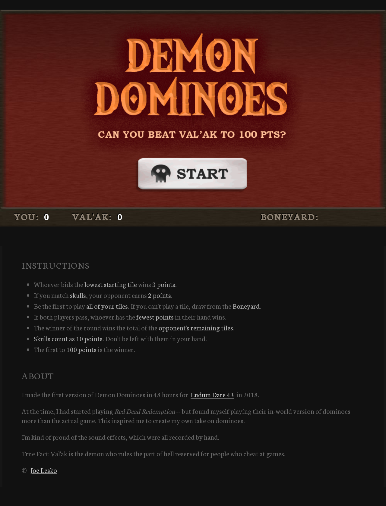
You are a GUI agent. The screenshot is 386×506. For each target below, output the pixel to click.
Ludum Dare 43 (212, 394)
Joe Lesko (43, 470)
